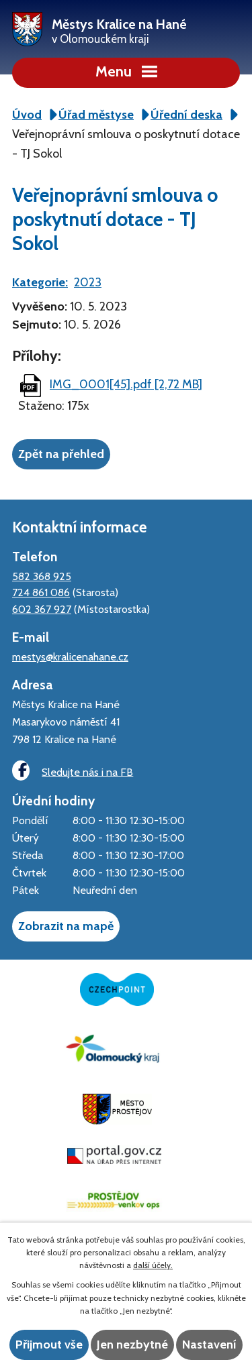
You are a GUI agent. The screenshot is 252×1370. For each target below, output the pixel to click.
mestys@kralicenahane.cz (70, 656)
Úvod (27, 114)
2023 (87, 282)
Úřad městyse (96, 114)
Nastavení (209, 1344)
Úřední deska (186, 114)
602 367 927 (41, 609)
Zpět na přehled (61, 454)
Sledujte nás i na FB (72, 770)
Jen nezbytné (132, 1344)
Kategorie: (40, 282)
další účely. (153, 1265)
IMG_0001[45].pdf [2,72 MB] (126, 384)
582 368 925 (41, 576)
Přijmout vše (49, 1344)
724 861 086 (41, 592)
